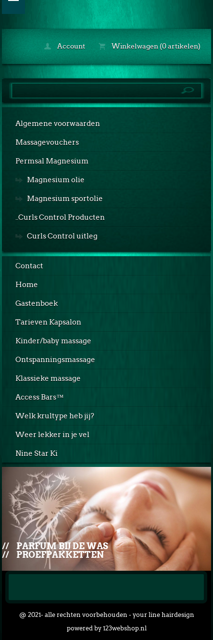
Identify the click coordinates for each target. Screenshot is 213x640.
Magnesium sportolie (65, 198)
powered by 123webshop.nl (107, 628)
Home (26, 284)
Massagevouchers (47, 142)
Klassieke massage (48, 378)
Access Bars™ (39, 397)
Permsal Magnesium (51, 161)
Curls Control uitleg (62, 236)
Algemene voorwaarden (57, 123)
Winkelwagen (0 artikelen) (149, 46)
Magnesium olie (56, 180)
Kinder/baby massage (53, 341)
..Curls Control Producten (60, 217)
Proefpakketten (60, 555)
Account (64, 46)
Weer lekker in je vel (52, 434)
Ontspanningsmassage (55, 359)
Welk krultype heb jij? (54, 416)
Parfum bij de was (62, 546)
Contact (29, 266)
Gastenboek (36, 303)
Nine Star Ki (36, 453)
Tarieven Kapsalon (48, 322)
